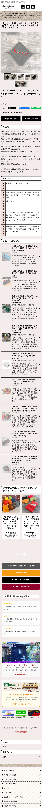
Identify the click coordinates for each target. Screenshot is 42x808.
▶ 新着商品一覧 (21, 573)
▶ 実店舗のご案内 (21, 732)
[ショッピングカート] (28, 7)
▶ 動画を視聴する (21, 674)
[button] (23, 7)
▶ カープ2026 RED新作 (21, 586)
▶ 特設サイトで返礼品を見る (21, 704)
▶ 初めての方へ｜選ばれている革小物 (21, 566)
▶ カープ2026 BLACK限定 (21, 579)
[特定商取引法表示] (33, 7)
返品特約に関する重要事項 (11, 112)
